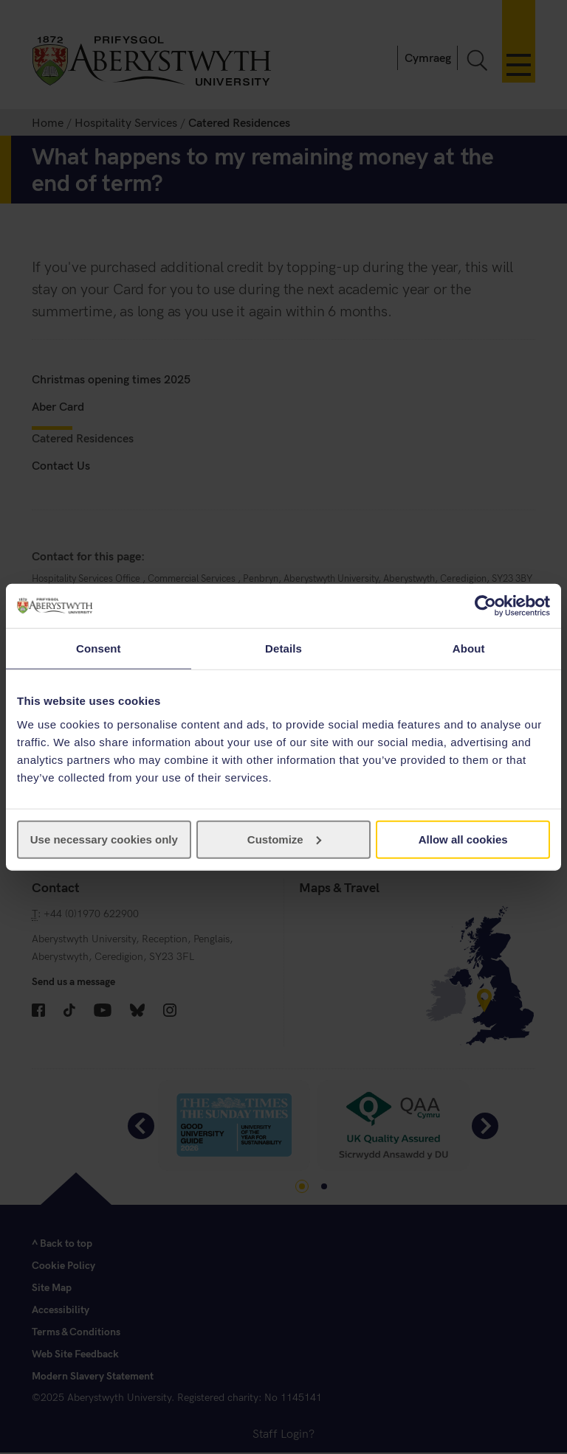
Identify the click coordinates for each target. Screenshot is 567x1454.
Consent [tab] (98, 648)
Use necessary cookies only (104, 838)
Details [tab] (283, 648)
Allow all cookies (463, 838)
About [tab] (469, 648)
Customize (284, 838)
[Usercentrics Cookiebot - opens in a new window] (485, 606)
